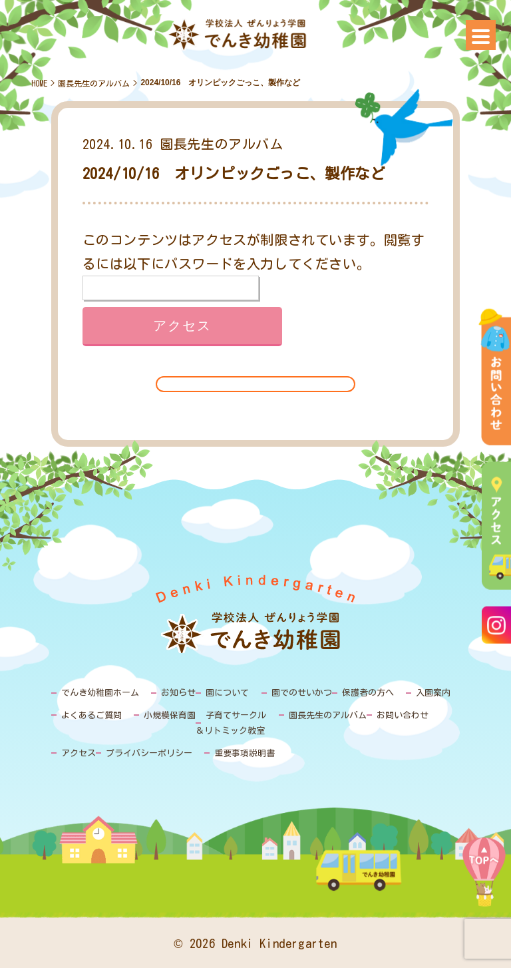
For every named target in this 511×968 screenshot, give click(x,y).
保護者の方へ (368, 692)
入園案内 (433, 692)
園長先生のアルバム (94, 83)
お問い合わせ (402, 715)
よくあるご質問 (91, 715)
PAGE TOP (484, 881)
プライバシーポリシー (149, 753)
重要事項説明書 (244, 753)
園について (227, 692)
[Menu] (481, 35)
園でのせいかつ (301, 692)
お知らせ (178, 692)
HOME (39, 83)
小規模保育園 (170, 715)
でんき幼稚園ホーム (100, 692)
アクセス (78, 753)
